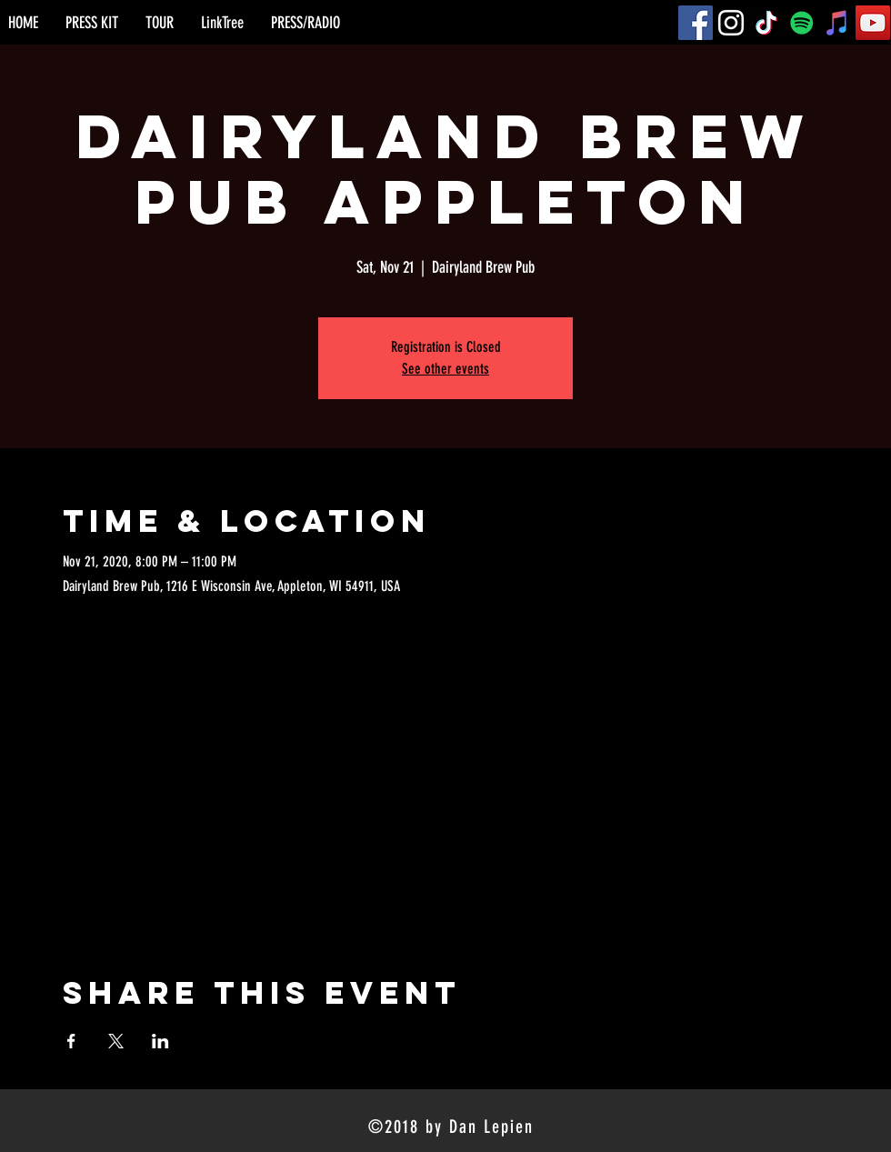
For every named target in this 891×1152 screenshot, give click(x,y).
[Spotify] (802, 22)
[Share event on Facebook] (71, 1041)
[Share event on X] (116, 1041)
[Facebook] (695, 22)
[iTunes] (837, 22)
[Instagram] (731, 22)
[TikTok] (766, 22)
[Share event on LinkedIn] (160, 1041)
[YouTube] (873, 22)
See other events (445, 368)
